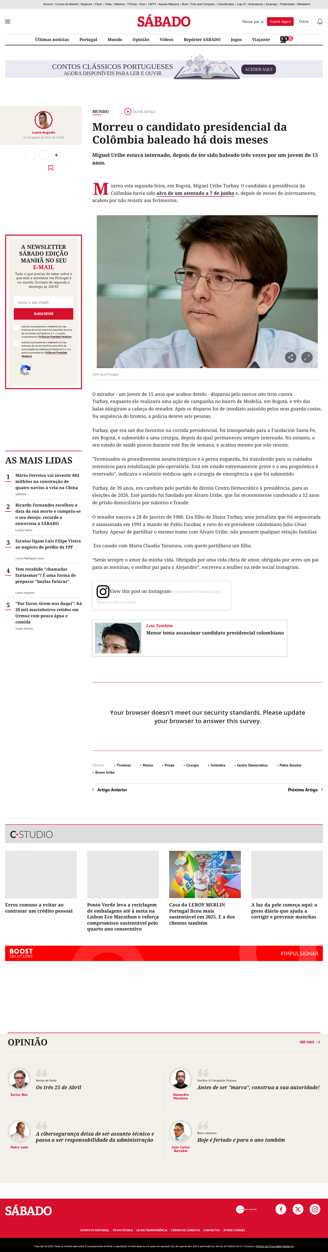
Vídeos (166, 39)
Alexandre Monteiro (181, 1096)
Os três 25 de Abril (58, 1087)
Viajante (261, 39)
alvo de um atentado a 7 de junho (195, 193)
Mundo (115, 39)
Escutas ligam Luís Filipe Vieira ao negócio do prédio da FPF (48, 544)
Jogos (236, 39)
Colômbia (218, 765)
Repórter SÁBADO (202, 39)
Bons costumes (207, 1133)
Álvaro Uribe (105, 772)
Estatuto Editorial (94, 1230)
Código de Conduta (185, 1230)
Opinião (140, 39)
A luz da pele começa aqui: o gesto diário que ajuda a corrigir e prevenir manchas (284, 911)
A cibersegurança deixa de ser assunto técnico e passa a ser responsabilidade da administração (95, 1136)
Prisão (170, 765)
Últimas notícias (52, 39)
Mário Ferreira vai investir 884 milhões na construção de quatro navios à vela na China (47, 481)
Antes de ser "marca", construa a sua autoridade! (258, 1087)
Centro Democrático (252, 765)
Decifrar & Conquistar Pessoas (217, 1080)
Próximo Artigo (303, 790)
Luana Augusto (43, 132)
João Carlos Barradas (181, 1149)
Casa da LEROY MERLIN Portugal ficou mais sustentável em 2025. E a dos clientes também (202, 914)
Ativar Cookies (234, 1230)
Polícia (148, 765)
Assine (280, 21)
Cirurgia (192, 765)
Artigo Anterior (112, 790)
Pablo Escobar (291, 765)
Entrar (304, 21)
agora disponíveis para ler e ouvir (164, 69)
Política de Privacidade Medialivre (55, 336)
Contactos (211, 1230)
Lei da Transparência (151, 1230)
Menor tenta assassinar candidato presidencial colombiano (215, 633)
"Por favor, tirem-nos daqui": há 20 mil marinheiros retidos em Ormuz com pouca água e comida (48, 613)
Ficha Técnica (123, 1230)
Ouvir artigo (140, 111)
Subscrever (44, 313)
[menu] (7, 21)
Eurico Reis (19, 1094)
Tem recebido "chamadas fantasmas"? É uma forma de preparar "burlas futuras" (45, 575)
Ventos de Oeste (46, 1080)
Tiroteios (124, 765)
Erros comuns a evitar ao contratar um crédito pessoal (39, 908)
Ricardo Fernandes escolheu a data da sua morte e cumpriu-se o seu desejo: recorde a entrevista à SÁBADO (48, 514)
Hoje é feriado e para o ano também (241, 1139)
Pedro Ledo (19, 1147)
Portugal (88, 39)
